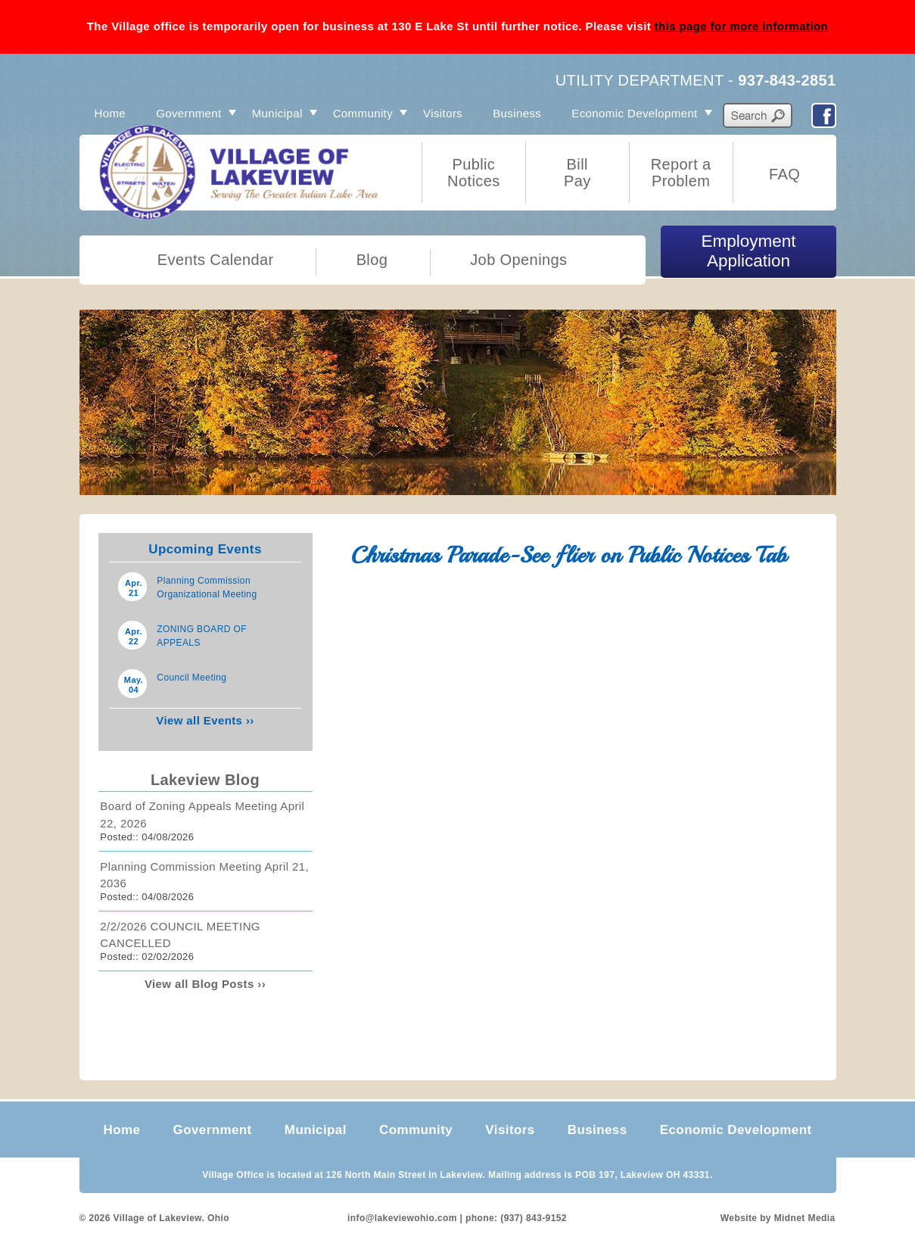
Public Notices (473, 172)
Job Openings (518, 259)
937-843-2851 (787, 80)
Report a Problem (681, 172)
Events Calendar (215, 259)
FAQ (784, 174)
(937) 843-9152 (533, 1218)
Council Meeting (191, 677)
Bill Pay (577, 172)
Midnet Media (805, 1218)
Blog (372, 259)
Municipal (277, 113)
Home (110, 113)
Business (517, 113)
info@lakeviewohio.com (402, 1218)
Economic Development (634, 113)
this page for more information (742, 26)
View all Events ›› (205, 720)
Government (189, 113)
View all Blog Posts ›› (205, 983)
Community (363, 113)
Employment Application (749, 251)
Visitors (442, 113)
